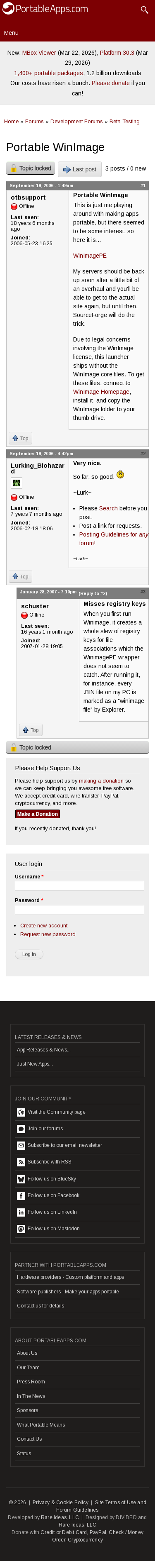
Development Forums (76, 121)
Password (29, 900)
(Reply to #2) (93, 593)
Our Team (28, 1368)
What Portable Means (41, 1425)
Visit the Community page (51, 1112)
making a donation (101, 781)
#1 (143, 185)
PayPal (98, 1532)
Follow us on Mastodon (48, 1229)
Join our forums (40, 1129)
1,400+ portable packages (48, 73)
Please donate (111, 83)
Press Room (31, 1382)
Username (29, 877)
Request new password (48, 934)
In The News (31, 1396)
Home (11, 121)
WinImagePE (90, 255)
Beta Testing (125, 121)
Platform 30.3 (117, 52)
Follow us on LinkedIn (47, 1212)
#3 (143, 591)
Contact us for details (40, 1306)
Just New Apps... (35, 1064)
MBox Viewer (39, 52)
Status (24, 1453)
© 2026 (17, 1502)
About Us (27, 1353)
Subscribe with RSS (44, 1162)
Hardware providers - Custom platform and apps (70, 1277)
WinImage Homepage (101, 391)
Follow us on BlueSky (46, 1179)
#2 (143, 453)
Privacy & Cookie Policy (60, 1502)
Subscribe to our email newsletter (59, 1145)
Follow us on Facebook (48, 1196)
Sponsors (27, 1410)
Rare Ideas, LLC (60, 1517)
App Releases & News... (44, 1050)
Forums (34, 121)
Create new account (43, 925)
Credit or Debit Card (64, 1532)
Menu (11, 32)
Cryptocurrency (85, 1540)
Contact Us (29, 1439)
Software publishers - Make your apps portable (68, 1292)
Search (108, 508)
